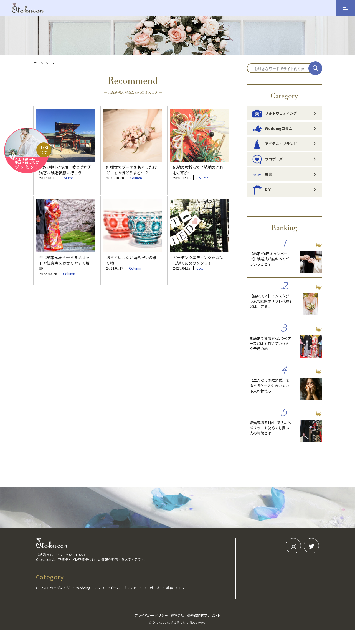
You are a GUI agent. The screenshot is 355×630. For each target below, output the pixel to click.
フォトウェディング (274, 113)
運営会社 (177, 615)
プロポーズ (267, 159)
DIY (261, 190)
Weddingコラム (272, 128)
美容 (262, 174)
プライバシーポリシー (151, 615)
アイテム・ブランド (274, 144)
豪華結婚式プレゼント (203, 615)
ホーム (38, 63)
